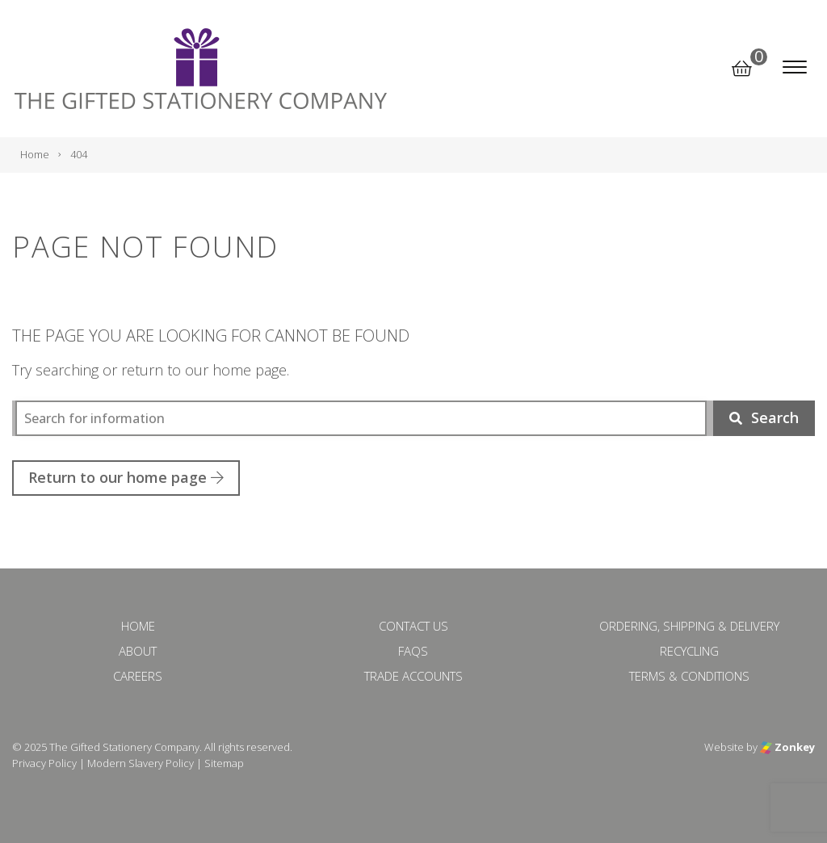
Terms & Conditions (689, 676)
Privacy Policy (44, 763)
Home (138, 626)
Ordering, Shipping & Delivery (689, 626)
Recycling (689, 651)
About (138, 651)
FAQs (413, 651)
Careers (137, 676)
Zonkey (787, 747)
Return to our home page (126, 477)
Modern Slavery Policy (140, 763)
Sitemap (224, 763)
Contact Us (413, 626)
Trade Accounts (413, 676)
